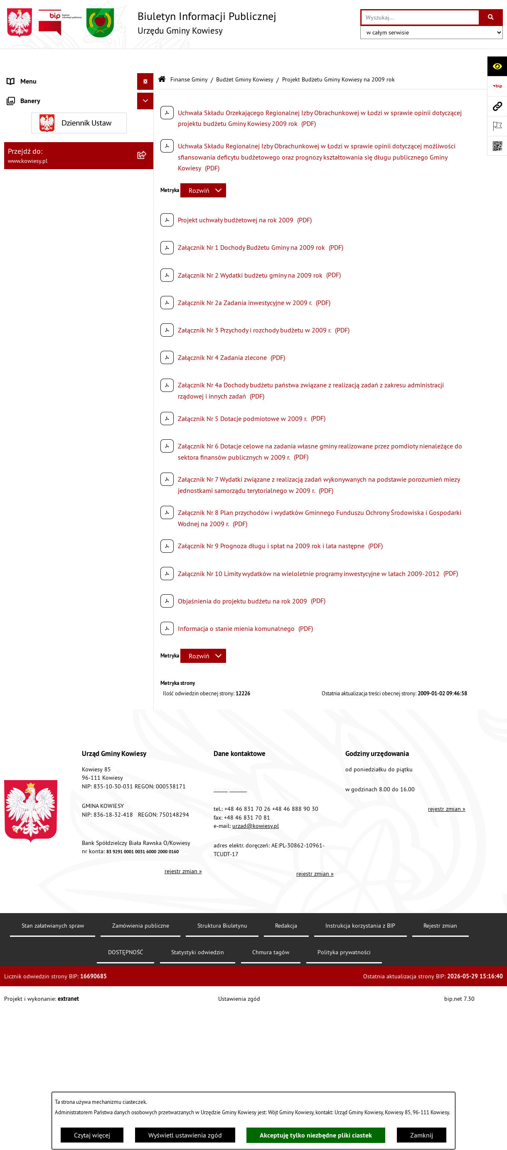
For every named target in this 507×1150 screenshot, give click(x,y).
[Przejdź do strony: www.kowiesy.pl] (497, 106)
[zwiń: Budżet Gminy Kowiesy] (147, 164)
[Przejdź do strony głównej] (140, 22)
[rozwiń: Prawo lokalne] (147, 110)
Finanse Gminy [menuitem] (28, 143)
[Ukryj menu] (145, 60)
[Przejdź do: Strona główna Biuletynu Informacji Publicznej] (162, 58)
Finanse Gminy (189, 57)
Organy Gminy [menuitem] (27, 93)
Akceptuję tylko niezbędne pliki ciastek (316, 1135)
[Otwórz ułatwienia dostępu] (497, 66)
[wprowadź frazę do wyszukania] (420, 17)
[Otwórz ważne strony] (497, 126)
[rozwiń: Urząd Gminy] (147, 76)
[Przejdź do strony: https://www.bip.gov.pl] (497, 86)
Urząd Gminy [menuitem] (25, 76)
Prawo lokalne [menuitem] (27, 110)
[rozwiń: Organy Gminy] (147, 93)
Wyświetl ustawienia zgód (185, 1135)
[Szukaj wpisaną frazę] (491, 17)
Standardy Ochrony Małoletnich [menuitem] (51, 126)
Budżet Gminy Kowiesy (244, 57)
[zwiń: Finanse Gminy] (147, 143)
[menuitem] (79, 164)
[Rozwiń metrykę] (203, 169)
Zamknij (421, 1135)
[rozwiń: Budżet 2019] (147, 607)
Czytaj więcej (92, 1135)
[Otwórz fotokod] (497, 146)
